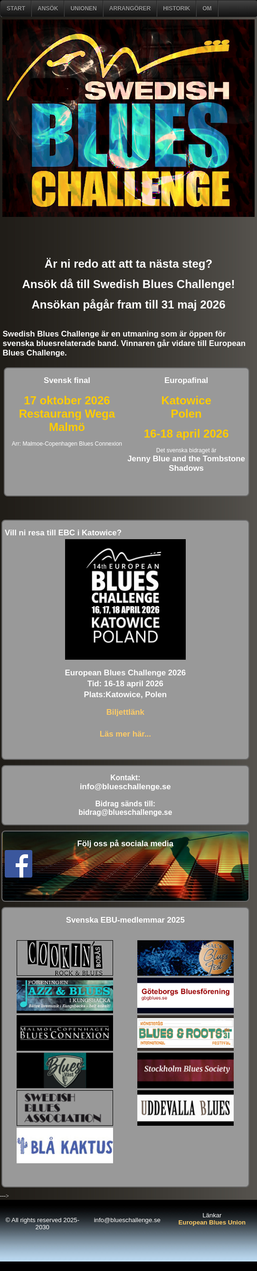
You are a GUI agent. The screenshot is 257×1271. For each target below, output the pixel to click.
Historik (176, 8)
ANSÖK (48, 8)
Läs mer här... (125, 733)
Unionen (83, 8)
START (16, 8)
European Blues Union (212, 1222)
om (206, 8)
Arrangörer (130, 8)
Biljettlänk (125, 712)
